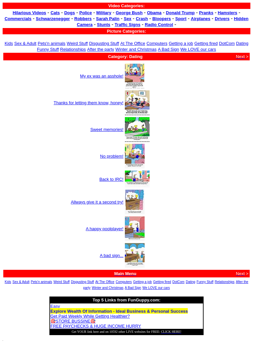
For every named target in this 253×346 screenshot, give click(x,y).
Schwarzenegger (53, 18)
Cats (55, 12)
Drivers (222, 18)
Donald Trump (180, 12)
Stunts (103, 24)
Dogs (69, 12)
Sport (180, 18)
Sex (127, 18)
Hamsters (227, 12)
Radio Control (159, 24)
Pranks (206, 12)
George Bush (129, 12)
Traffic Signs (127, 24)
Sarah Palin (108, 18)
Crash (142, 18)
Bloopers (161, 18)
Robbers (83, 18)
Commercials (18, 18)
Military (103, 12)
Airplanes (200, 18)
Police (85, 12)
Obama (154, 12)
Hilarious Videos (29, 12)
